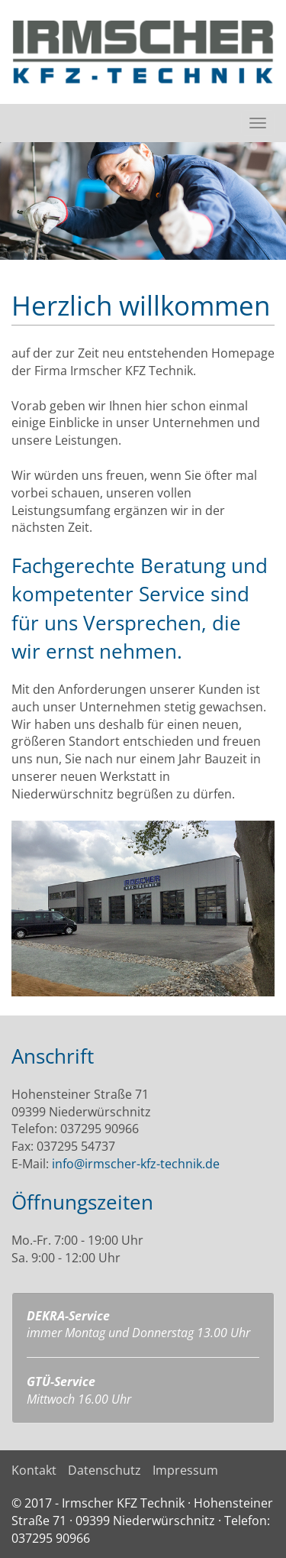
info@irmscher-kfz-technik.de (136, 1163)
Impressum (185, 1470)
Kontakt (33, 1470)
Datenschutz (104, 1470)
